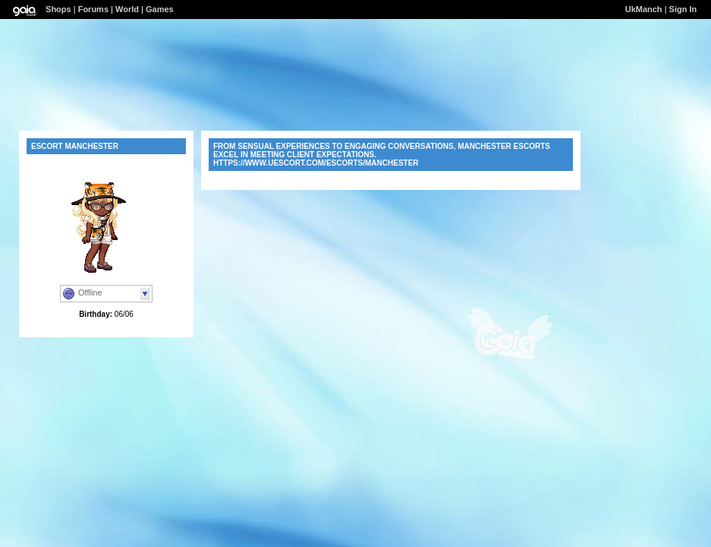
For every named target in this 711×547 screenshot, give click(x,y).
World (127, 9)
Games (160, 9)
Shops (58, 9)
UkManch (643, 9)
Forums (93, 9)
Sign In (683, 9)
